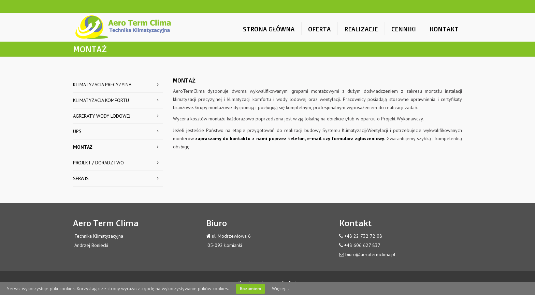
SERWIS (81, 178)
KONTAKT (444, 29)
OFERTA (319, 29)
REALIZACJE (361, 29)
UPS (77, 131)
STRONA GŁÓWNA (268, 29)
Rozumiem (250, 289)
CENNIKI (403, 29)
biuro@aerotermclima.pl (370, 254)
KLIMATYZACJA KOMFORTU (101, 100)
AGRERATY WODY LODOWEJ (101, 116)
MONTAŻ (82, 147)
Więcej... (280, 288)
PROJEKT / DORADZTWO (98, 163)
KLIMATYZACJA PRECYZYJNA (102, 85)
